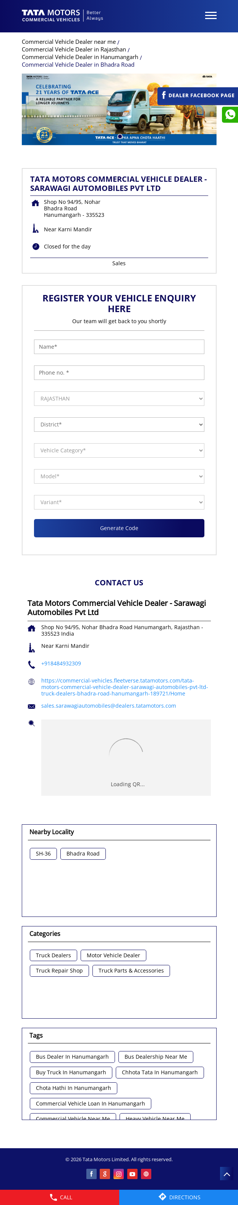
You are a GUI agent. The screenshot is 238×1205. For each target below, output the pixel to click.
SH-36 (43, 854)
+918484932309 (61, 663)
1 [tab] (119, 136)
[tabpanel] (119, 109)
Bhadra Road (83, 854)
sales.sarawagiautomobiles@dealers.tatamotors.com (108, 705)
